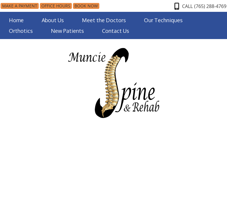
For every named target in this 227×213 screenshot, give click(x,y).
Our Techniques (163, 20)
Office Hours (55, 6)
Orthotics (21, 31)
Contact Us (115, 31)
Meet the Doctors (104, 20)
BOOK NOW (86, 6)
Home (16, 20)
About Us (53, 20)
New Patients (67, 31)
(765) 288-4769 (210, 6)
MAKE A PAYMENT (19, 6)
